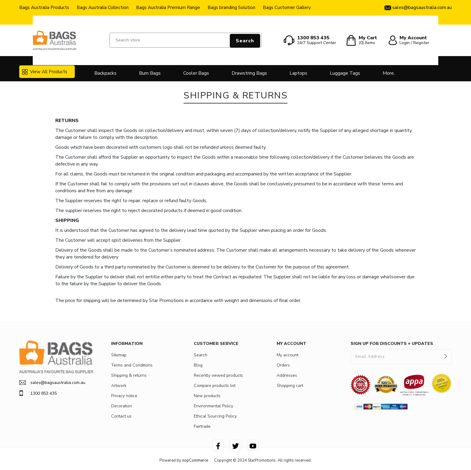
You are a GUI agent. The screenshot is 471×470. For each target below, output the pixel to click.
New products (207, 396)
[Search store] (185, 40)
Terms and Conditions (132, 365)
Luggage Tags (345, 73)
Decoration (121, 406)
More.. (389, 73)
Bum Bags (150, 73)
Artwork (118, 385)
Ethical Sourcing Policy (215, 416)
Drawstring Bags (249, 73)
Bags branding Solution (231, 7)
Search (245, 40)
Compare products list (214, 385)
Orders (283, 365)
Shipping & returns (129, 375)
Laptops (298, 73)
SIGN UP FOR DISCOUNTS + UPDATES (392, 343)
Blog (198, 365)
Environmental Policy (213, 406)
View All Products (44, 72)
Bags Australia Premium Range (168, 7)
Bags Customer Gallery (287, 7)
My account (287, 355)
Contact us (121, 416)
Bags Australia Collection (103, 7)
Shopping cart (290, 385)
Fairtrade (202, 426)
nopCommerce (195, 460)
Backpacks (105, 73)
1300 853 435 (38, 393)
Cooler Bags (196, 73)
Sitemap (118, 355)
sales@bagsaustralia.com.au (52, 382)
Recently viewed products (218, 375)
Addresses (287, 375)
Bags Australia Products (44, 7)
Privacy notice (124, 396)
